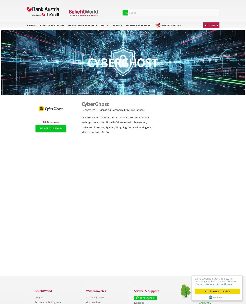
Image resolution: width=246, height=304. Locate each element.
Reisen (31, 25)
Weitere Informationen (218, 284)
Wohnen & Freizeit (139, 25)
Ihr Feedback (147, 297)
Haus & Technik (111, 25)
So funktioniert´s (96, 297)
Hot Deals (211, 25)
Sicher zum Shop (51, 128)
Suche (217, 13)
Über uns (39, 297)
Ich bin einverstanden (217, 291)
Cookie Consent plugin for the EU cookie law (217, 297)
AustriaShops (171, 25)
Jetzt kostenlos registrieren (146, 12)
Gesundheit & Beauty (82, 25)
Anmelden (180, 12)
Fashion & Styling (52, 25)
